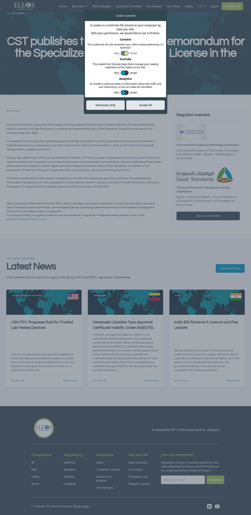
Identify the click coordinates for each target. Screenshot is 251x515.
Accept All (145, 105)
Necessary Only (105, 105)
